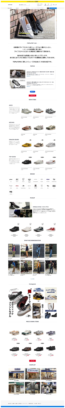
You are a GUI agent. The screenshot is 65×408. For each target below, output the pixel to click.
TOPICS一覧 (32, 95)
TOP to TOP (10, 8)
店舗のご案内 (9, 403)
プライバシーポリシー (25, 403)
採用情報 (16, 403)
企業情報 (13, 403)
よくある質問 (35, 403)
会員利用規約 (20, 403)
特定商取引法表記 (31, 403)
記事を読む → (29, 76)
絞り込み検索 (53, 8)
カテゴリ (17, 8)
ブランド (27, 8)
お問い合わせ (39, 403)
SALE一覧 (32, 360)
